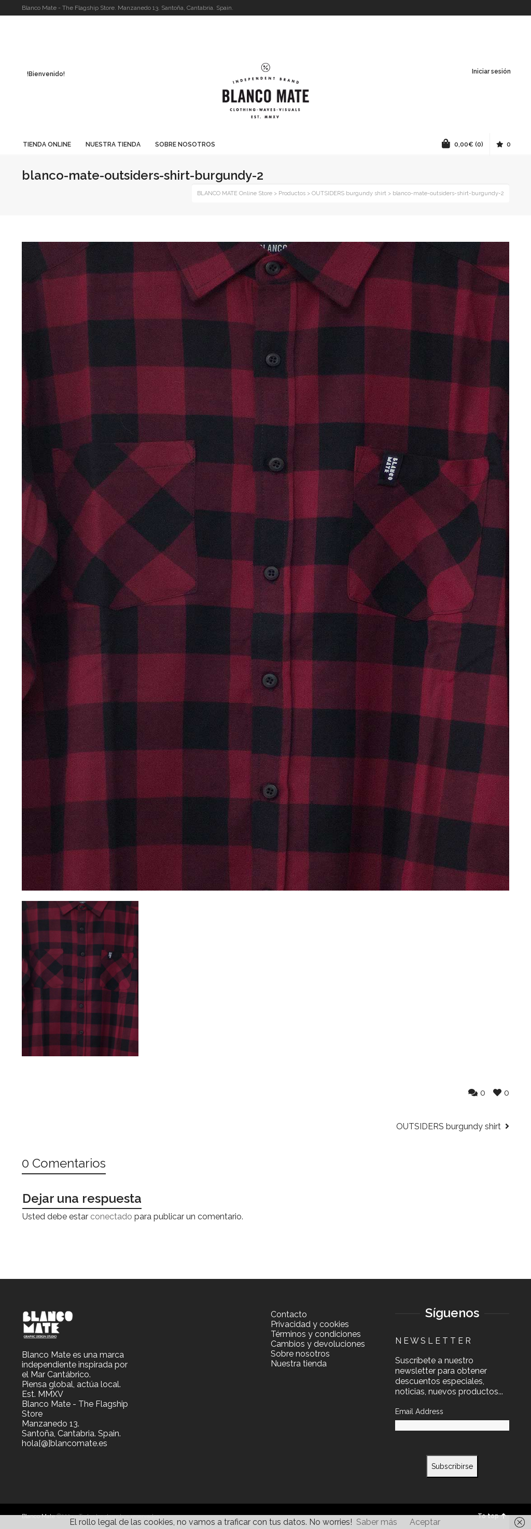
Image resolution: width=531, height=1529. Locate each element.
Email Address (419, 1411)
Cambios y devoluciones (318, 1344)
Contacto (289, 1314)
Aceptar (425, 1522)
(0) (462, 143)
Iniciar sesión (491, 71)
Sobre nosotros (300, 1354)
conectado (111, 1216)
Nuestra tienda (299, 1363)
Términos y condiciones (316, 1334)
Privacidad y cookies (310, 1324)
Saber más (376, 1522)
